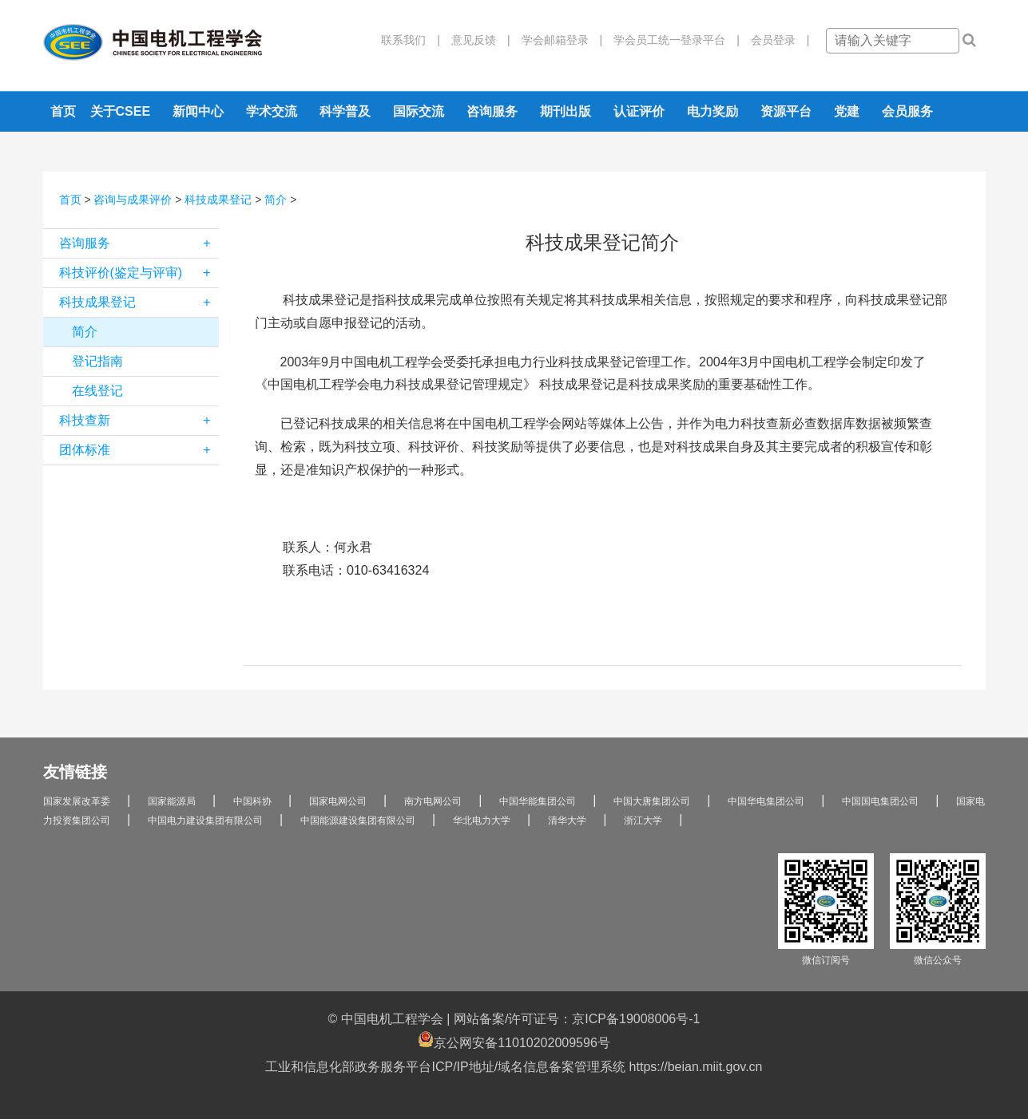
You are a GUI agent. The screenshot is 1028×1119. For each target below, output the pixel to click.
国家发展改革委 (76, 801)
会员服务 (907, 111)
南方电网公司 (433, 801)
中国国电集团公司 (880, 801)
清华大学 (567, 820)
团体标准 (139, 450)
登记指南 (97, 361)
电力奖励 (712, 111)
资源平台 (786, 111)
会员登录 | (775, 40)
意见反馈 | (475, 40)
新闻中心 (198, 111)
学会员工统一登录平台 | (671, 40)
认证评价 (639, 111)
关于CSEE (120, 111)
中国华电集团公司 (766, 801)
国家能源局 (172, 801)
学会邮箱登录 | (556, 40)
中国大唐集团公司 (651, 801)
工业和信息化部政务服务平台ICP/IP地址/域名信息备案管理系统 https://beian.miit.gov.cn (513, 1067)
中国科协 (252, 801)
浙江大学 (643, 820)
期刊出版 (565, 111)
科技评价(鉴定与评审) (139, 273)
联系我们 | (410, 40)
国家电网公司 (338, 801)
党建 (846, 111)
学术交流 (271, 111)
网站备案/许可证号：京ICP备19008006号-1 (577, 1019)
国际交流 (418, 111)
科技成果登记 (218, 199)
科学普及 (345, 111)
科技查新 (139, 420)
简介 (275, 199)
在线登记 (97, 390)
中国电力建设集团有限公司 (205, 820)
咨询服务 (492, 111)
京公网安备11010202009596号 (514, 1040)
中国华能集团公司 (537, 801)
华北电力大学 (481, 820)
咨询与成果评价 (132, 199)
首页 (63, 111)
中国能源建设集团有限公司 (357, 820)
